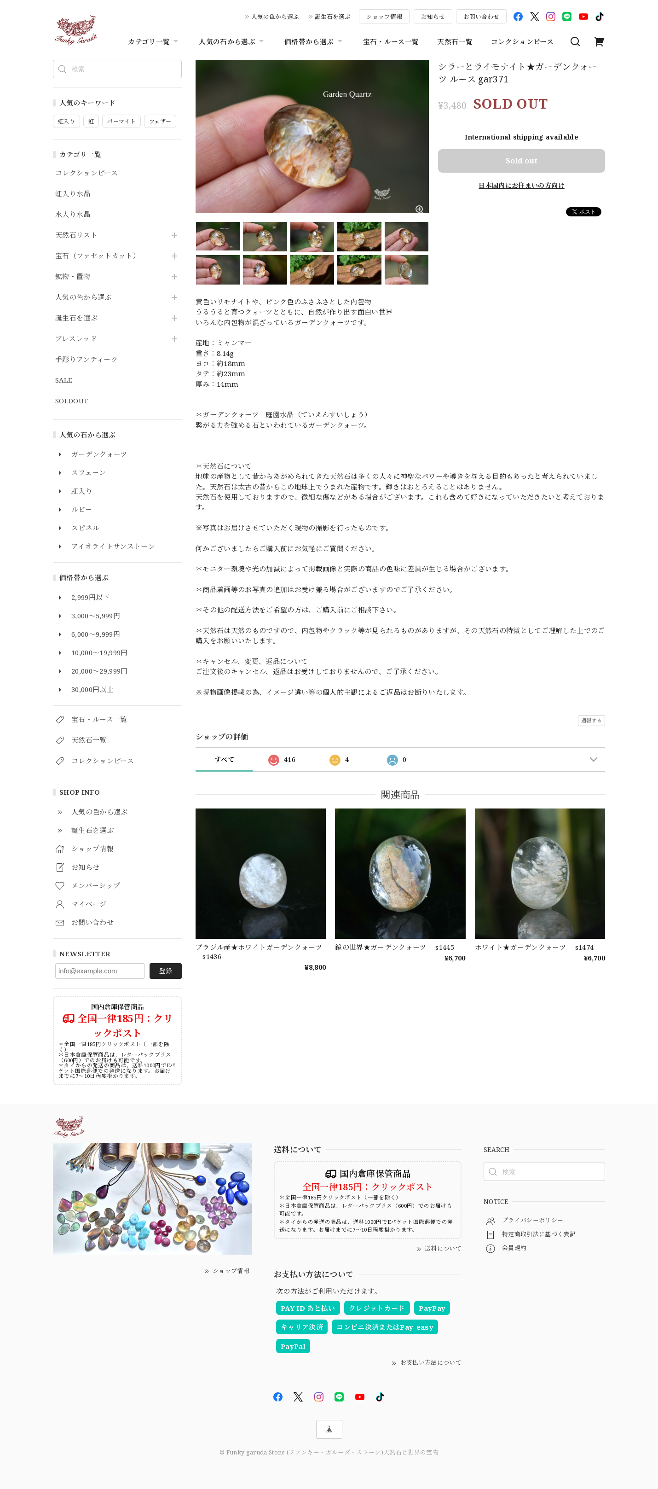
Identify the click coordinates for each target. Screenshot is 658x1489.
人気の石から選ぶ (232, 41)
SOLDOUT (71, 401)
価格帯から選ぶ (314, 41)
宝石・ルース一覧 (391, 41)
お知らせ (433, 16)
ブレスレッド (76, 339)
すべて (224, 759)
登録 (165, 970)
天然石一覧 (455, 41)
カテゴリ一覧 (154, 41)
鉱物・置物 (73, 277)
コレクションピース (522, 41)
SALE (63, 380)
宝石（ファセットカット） (97, 256)
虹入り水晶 (73, 194)
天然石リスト (76, 235)
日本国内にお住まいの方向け (521, 185)
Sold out (521, 161)
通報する (591, 720)
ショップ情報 (384, 16)
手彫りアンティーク (86, 359)
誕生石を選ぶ (333, 16)
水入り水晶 (73, 214)
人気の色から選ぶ (275, 16)
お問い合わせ (481, 16)
